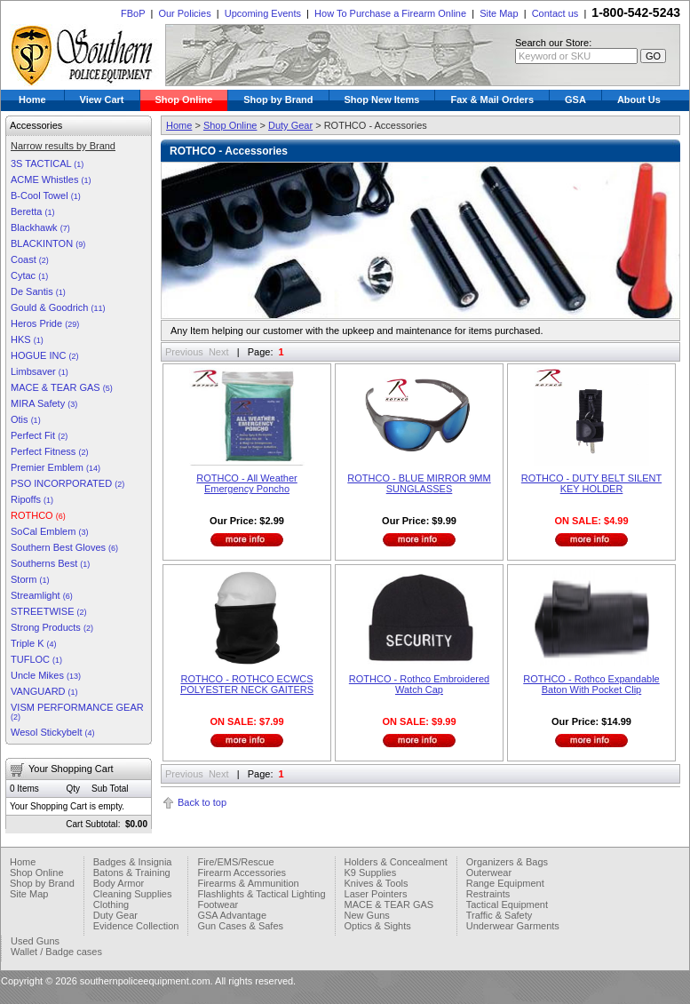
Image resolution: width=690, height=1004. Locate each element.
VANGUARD (44, 691)
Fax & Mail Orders (492, 99)
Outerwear (489, 872)
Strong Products (52, 627)
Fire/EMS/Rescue (235, 862)
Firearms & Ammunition (247, 883)
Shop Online (184, 99)
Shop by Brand (278, 99)
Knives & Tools (376, 883)
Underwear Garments (512, 925)
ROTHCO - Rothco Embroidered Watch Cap (419, 684)
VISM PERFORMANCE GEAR (77, 711)
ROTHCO (38, 515)
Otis (26, 419)
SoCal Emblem (49, 531)
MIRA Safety (44, 403)
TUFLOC (36, 659)
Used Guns (35, 941)
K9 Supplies (371, 872)
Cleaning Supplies (132, 893)
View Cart (102, 99)
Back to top (202, 802)
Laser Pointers (376, 893)
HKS (27, 339)
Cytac (29, 275)
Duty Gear (290, 125)
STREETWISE (49, 611)
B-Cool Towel (46, 195)
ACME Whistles (51, 179)
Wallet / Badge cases (56, 951)
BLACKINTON (48, 243)
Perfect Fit (39, 435)
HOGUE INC (44, 355)
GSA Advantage (231, 915)
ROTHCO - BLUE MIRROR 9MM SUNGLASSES (418, 483)
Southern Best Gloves (64, 547)
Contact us (555, 13)
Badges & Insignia (132, 862)
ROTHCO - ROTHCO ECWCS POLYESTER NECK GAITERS (246, 684)
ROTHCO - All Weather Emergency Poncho (246, 483)
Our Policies (184, 13)
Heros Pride (45, 323)
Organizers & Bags (507, 862)
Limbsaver (39, 371)
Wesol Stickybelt (53, 732)
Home (32, 99)
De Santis (38, 291)
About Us (639, 99)
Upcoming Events (263, 13)
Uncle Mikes (46, 675)
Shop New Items (382, 99)
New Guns (367, 915)
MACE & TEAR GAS (62, 387)
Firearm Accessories (241, 872)
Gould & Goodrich (58, 307)
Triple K (34, 643)
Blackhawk (40, 227)
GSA (575, 99)
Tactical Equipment (507, 904)
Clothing (111, 904)
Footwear (217, 904)
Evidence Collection (136, 925)
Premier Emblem (55, 467)
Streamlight (42, 595)
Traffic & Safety (499, 915)
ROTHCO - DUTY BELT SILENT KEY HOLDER (591, 483)
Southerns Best (50, 563)
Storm (30, 579)
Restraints (488, 893)
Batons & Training (132, 872)
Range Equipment (505, 883)
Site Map (499, 13)
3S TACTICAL (47, 163)
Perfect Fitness (49, 451)
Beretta (33, 211)
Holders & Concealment (396, 862)
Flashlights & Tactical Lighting (261, 893)
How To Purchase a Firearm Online (390, 13)
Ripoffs (32, 499)
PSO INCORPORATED (67, 483)
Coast (30, 259)
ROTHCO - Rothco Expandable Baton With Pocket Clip (591, 684)
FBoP (133, 13)
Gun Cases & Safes (240, 925)
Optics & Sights (378, 925)
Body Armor (118, 883)
